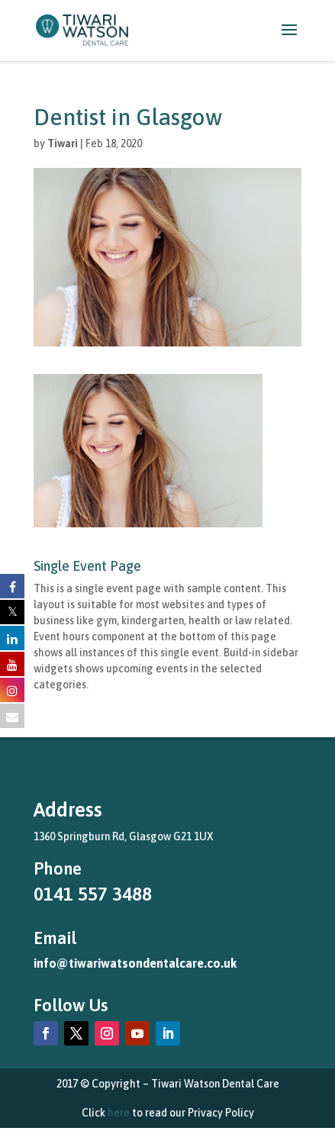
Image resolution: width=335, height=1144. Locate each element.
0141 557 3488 (93, 894)
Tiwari (62, 143)
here (119, 1113)
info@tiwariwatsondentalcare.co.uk (135, 963)
